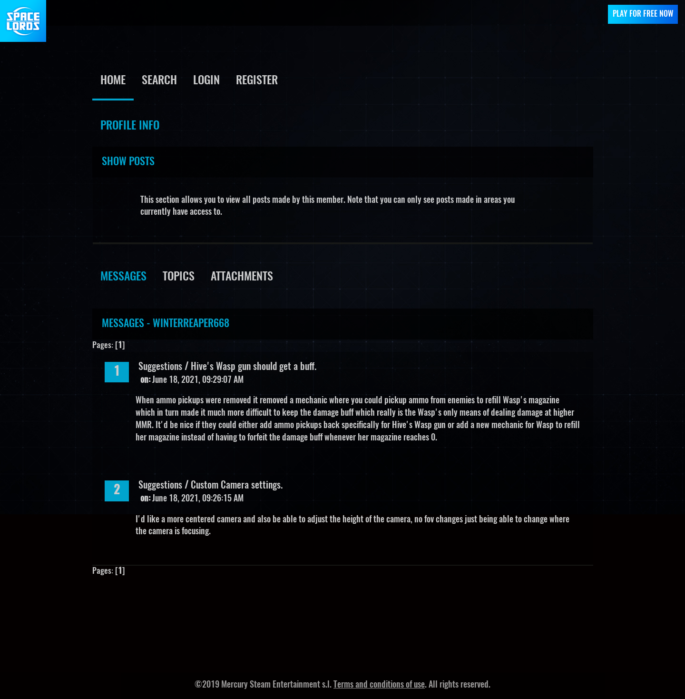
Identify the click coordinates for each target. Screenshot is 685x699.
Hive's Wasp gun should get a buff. (253, 367)
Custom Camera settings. (237, 485)
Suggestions (160, 367)
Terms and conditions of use (379, 685)
